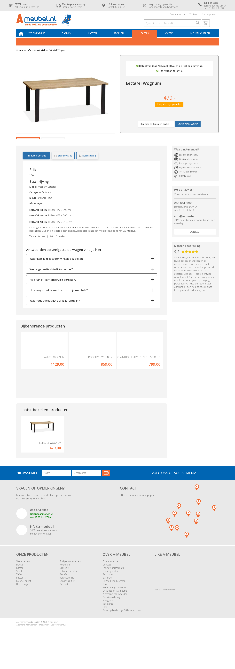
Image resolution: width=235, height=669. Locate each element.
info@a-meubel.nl (186, 235)
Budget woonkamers (70, 586)
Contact (195, 250)
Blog (105, 631)
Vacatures (108, 628)
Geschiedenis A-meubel (115, 615)
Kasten (95, 38)
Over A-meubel (177, 15)
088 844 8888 (183, 222)
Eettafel (64, 599)
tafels (28, 56)
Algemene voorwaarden (115, 618)
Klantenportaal (209, 15)
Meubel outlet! (199, 38)
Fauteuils (21, 602)
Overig (170, 38)
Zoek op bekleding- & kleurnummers (122, 635)
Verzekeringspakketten (114, 612)
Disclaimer (44, 649)
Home (19, 56)
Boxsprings (22, 609)
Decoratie (65, 609)
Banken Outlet (67, 605)
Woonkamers (41, 38)
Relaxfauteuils (67, 602)
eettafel (39, 56)
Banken (70, 38)
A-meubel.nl (53, 647)
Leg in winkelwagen (188, 129)
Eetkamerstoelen (69, 596)
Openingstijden (110, 596)
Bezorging (108, 599)
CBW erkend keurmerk (114, 605)
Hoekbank (65, 589)
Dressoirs (65, 592)
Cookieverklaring (111, 622)
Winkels (193, 15)
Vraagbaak (108, 625)
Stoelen (121, 38)
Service (106, 609)
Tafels (146, 38)
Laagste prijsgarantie (113, 592)
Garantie (107, 602)
